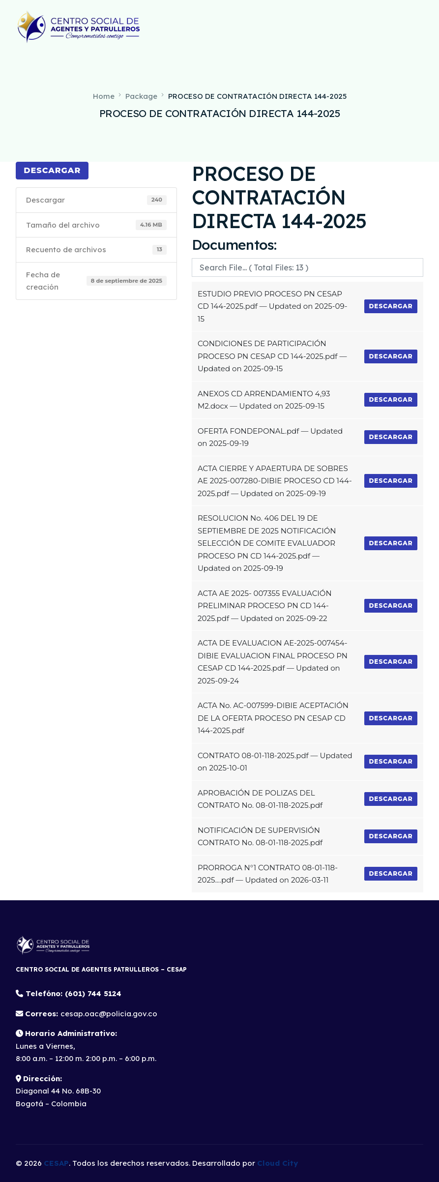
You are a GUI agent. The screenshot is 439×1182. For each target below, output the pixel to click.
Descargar (52, 170)
